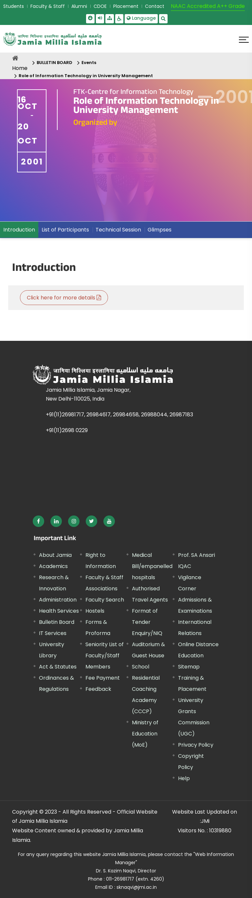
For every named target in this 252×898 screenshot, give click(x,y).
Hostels (94, 611)
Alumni (79, 6)
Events (88, 62)
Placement (125, 6)
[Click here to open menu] (244, 40)
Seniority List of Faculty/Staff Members (104, 655)
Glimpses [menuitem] (159, 229)
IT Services (52, 633)
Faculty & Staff (47, 6)
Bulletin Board (56, 622)
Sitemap (189, 666)
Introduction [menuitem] (19, 229)
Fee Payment (102, 678)
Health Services (59, 611)
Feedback (98, 689)
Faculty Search (104, 599)
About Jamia (55, 555)
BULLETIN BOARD (54, 62)
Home (19, 68)
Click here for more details (64, 297)
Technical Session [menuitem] (118, 229)
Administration (58, 599)
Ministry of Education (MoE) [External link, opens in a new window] (145, 734)
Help (184, 778)
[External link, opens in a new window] (38, 521)
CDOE (100, 6)
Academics (53, 566)
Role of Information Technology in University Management (86, 76)
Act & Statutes (58, 666)
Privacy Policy (195, 745)
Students (13, 6)
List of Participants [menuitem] (65, 229)
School (140, 666)
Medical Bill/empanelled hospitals (152, 566)
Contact (154, 6)
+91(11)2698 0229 (67, 430)
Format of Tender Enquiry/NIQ (147, 622)
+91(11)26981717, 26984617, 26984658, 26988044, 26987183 (119, 414)
